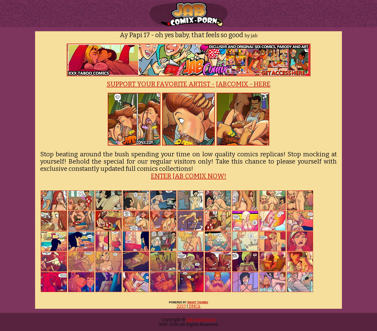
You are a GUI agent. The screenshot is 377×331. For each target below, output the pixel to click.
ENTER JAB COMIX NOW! (188, 176)
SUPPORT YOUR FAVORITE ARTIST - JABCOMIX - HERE (189, 84)
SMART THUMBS (197, 302)
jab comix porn (200, 319)
